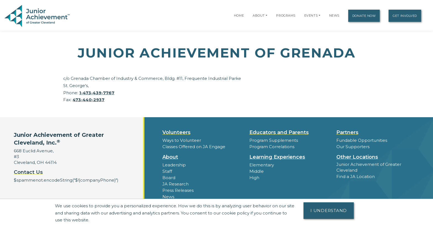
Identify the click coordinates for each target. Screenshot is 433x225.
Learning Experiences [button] (277, 157)
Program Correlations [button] (271, 146)
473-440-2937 (88, 99)
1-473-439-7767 (96, 92)
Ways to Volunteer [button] (181, 140)
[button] (266, 15)
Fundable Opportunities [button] (361, 140)
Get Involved (405, 16)
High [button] (254, 177)
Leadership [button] (174, 165)
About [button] (170, 157)
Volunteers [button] (176, 132)
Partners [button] (347, 132)
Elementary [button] (261, 165)
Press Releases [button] (178, 190)
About (259, 15)
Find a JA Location (355, 176)
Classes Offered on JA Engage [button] (193, 146)
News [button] (168, 196)
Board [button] (168, 177)
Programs (285, 15)
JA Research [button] (175, 184)
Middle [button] (256, 171)
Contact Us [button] (28, 172)
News (334, 15)
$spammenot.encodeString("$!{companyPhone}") (66, 180)
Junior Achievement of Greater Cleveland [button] (368, 167)
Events (311, 15)
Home (239, 15)
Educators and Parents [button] (279, 132)
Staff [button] (167, 171)
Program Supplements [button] (273, 140)
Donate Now (364, 16)
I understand (328, 210)
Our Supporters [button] (352, 146)
